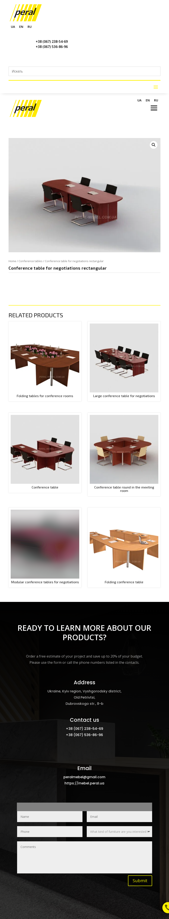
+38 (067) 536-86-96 (52, 46)
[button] (153, 145)
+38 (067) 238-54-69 (52, 41)
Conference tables (31, 261)
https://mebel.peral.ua (84, 783)
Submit (140, 880)
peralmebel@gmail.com (84, 777)
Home (12, 261)
